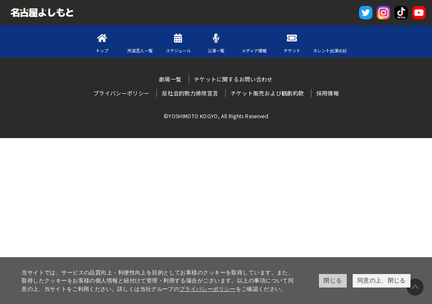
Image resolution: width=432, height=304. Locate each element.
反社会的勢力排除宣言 (190, 93)
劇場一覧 (170, 79)
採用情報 (327, 93)
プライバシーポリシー (207, 289)
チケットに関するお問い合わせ (233, 79)
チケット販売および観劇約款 (267, 93)
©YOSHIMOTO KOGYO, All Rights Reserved (216, 115)
